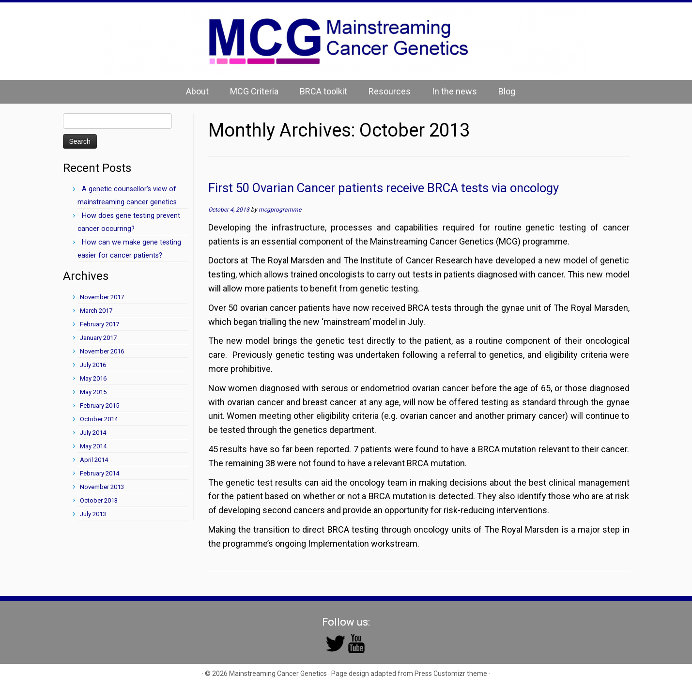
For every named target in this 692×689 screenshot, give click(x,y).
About (197, 91)
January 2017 (98, 337)
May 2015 (93, 392)
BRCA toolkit (323, 91)
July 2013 (93, 514)
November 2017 (102, 297)
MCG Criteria (254, 91)
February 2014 (99, 473)
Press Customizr (440, 673)
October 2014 (99, 419)
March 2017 (96, 310)
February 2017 (99, 324)
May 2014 (93, 446)
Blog (506, 91)
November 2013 (102, 486)
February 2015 (99, 405)
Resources (390, 91)
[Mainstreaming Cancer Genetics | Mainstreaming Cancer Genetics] (346, 41)
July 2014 (93, 432)
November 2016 (102, 351)
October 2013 (99, 500)
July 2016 (93, 364)
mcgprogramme (280, 209)
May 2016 (93, 378)
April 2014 (94, 459)
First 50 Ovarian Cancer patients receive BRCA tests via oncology (383, 188)
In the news (454, 91)
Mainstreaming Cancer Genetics (278, 673)
